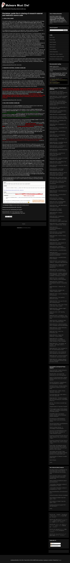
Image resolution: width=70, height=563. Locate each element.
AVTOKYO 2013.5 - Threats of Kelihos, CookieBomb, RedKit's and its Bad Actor (58, 387)
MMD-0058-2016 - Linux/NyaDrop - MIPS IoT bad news (58, 135)
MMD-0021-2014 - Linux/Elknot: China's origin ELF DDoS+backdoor (58, 278)
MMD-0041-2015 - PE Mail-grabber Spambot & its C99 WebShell (58, 202)
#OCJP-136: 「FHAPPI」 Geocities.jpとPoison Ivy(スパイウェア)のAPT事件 (58, 516)
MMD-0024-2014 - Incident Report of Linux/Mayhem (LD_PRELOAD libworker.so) (58, 266)
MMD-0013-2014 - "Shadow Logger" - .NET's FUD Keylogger (58, 309)
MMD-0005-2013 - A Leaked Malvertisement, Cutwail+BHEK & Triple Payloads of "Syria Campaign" (58, 340)
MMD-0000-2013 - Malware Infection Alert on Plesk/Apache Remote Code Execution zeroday (58, 360)
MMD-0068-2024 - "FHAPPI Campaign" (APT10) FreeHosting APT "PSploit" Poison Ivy (59, 97)
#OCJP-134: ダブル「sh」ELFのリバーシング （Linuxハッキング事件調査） (58, 525)
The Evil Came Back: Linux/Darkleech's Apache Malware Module (59, 424)
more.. (51, 462)
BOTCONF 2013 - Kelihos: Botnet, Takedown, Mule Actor (57, 391)
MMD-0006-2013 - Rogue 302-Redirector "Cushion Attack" (57, 335)
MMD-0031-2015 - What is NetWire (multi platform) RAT (58, 240)
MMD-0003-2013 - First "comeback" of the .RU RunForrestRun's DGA (58, 349)
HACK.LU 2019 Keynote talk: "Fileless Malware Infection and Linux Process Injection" (58, 379)
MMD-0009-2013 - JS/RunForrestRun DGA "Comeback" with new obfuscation (59, 325)
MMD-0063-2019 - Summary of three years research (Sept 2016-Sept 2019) (58, 117)
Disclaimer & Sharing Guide (56, 59)
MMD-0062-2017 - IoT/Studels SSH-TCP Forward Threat (58, 121)
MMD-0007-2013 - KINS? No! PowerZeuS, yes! (56, 332)
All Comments (54, 545)
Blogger (59, 560)
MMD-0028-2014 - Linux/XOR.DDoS (58, 250)
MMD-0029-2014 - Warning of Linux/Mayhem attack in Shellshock (58, 247)
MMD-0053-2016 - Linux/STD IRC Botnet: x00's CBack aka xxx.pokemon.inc (57, 154)
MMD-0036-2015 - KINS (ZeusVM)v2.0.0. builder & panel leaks (58, 220)
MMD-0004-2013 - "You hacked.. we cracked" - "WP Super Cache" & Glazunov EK (58, 345)
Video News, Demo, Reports (56, 54)
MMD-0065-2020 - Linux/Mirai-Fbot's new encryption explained (58, 111)
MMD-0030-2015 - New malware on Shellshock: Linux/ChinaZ (58, 243)
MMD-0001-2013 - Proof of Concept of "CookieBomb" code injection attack (58, 356)
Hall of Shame (53, 460)
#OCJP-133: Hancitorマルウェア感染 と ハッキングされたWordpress (58, 530)
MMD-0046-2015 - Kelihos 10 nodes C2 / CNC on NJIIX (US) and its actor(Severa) (58, 182)
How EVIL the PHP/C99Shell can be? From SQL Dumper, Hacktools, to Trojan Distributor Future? (58, 432)
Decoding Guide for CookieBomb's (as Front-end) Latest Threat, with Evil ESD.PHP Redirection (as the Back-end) (58, 471)
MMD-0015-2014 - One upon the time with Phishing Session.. (58, 301)
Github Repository (54, 51)
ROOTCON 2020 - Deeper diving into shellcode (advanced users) (58, 371)
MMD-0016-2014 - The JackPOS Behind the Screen (57, 298)
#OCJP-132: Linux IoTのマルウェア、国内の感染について (58, 535)
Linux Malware (53, 49)
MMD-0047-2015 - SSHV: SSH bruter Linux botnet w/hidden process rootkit (58, 178)
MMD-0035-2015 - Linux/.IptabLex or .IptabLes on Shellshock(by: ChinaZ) (58, 224)
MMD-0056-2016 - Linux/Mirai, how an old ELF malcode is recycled (58, 143)
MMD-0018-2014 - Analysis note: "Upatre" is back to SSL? (57, 291)
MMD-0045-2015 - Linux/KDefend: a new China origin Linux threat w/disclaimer (58, 187)
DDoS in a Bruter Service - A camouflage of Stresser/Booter (57, 428)
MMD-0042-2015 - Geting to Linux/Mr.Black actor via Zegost (57, 199)
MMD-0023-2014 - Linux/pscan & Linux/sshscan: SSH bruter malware (58, 270)
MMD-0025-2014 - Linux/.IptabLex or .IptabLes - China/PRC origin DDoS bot (58, 261)
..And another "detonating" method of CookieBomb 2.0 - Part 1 (58, 488)
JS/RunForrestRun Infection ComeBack (59, 495)
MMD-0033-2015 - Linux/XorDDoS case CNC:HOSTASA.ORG (57, 232)
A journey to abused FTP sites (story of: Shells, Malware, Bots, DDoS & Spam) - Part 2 (59, 437)
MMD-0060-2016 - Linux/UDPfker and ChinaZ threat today (58, 128)
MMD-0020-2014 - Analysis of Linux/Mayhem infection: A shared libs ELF (58, 283)
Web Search (52, 47)
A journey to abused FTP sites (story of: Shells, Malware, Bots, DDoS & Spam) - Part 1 (59, 442)
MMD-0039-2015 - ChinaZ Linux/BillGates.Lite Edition (56, 209)
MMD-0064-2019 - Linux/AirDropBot (58, 114)
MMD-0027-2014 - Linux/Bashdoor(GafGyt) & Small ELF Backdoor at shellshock (58, 254)
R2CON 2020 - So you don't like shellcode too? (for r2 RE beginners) (58, 374)
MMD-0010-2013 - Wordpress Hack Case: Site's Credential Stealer (58, 321)
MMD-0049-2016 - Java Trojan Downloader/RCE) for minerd (57, 169)
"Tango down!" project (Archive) (57, 56)
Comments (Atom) (26, 227)
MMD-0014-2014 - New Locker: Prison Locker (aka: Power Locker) (58, 305)
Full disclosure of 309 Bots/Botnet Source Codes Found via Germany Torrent (57, 420)
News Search (53, 44)
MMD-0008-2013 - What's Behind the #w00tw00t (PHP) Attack (58, 328)
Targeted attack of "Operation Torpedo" (58, 406)
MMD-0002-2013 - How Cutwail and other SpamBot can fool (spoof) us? (58, 352)
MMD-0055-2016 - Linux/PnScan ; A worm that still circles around (58, 146)
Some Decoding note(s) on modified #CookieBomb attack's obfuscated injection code (58, 477)
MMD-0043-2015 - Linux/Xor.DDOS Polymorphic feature (58, 195)
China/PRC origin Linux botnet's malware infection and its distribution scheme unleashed (58, 415)
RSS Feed (52, 37)
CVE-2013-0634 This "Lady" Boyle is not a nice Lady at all (58, 395)
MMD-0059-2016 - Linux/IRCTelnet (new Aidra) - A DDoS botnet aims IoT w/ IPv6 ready (58, 68)
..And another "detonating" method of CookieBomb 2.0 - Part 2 (58, 485)
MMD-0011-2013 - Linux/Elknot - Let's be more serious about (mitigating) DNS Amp (59, 317)
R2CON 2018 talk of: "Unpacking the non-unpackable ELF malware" (58, 383)
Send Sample (53, 42)
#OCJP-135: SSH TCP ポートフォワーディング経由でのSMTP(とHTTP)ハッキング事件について (58, 521)
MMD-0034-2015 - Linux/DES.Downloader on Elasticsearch (56, 228)
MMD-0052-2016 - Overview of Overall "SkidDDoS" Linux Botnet (58, 159)
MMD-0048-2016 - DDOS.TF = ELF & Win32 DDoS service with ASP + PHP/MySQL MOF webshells (58, 174)
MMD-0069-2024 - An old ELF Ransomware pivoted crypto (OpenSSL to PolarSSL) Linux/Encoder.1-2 (58, 93)
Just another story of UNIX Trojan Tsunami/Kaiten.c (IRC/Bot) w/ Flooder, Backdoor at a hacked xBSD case (58, 453)
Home (23, 224)
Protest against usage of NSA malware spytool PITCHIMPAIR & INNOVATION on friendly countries (58, 410)
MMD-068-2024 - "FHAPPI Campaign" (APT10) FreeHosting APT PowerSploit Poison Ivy (58, 399)
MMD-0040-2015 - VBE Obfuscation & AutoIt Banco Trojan (58, 206)
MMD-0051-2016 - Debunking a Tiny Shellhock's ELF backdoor (58, 162)
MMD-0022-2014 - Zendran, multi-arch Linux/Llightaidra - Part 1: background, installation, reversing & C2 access (58, 274)
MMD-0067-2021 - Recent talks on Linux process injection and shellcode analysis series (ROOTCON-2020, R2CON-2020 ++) (58, 103)
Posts (52, 543)
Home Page (52, 39)
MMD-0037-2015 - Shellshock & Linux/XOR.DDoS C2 (57, 217)
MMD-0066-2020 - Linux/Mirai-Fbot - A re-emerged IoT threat (58, 108)
